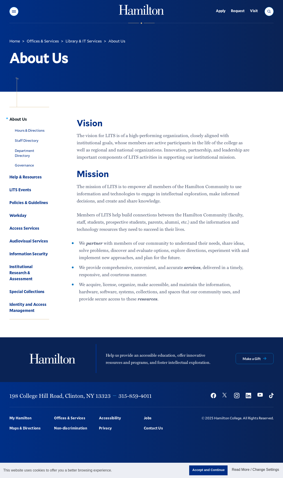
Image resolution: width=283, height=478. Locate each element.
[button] (14, 11)
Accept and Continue (208, 470)
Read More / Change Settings (255, 469)
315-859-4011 (135, 395)
